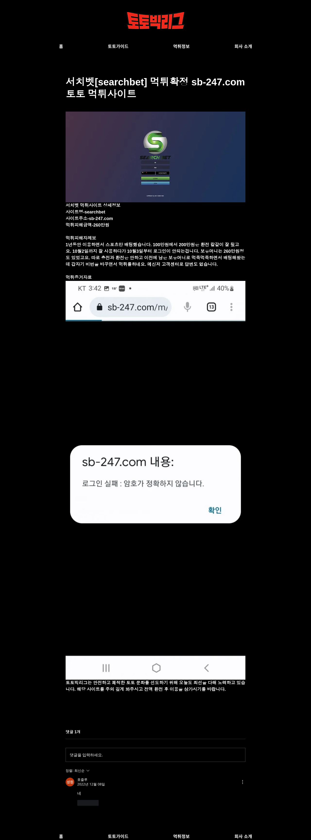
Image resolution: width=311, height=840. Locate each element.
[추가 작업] (242, 782)
